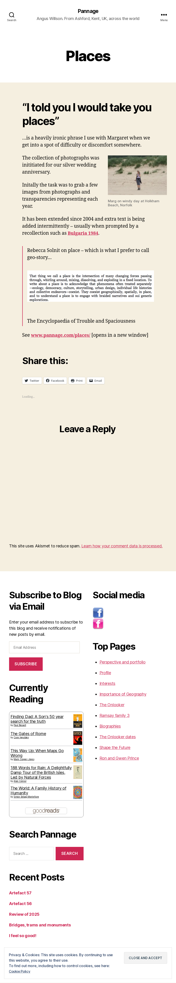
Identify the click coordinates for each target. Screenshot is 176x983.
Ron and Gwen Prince (119, 758)
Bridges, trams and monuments (40, 925)
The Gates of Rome (28, 733)
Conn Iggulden (21, 737)
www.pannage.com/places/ (62, 335)
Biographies (110, 726)
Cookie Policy (20, 971)
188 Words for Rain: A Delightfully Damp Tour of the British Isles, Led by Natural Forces (41, 773)
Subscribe (26, 664)
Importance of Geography (122, 694)
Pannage (88, 11)
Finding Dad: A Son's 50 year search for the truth (36, 719)
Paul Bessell (20, 725)
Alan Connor (20, 781)
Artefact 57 (20, 893)
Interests (107, 683)
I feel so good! (22, 935)
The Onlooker (111, 705)
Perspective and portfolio (122, 662)
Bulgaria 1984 (84, 233)
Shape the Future (115, 748)
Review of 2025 (24, 914)
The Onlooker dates (117, 737)
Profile (105, 673)
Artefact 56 (20, 903)
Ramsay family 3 (114, 716)
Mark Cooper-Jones (24, 759)
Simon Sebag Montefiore (26, 797)
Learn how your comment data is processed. (121, 546)
